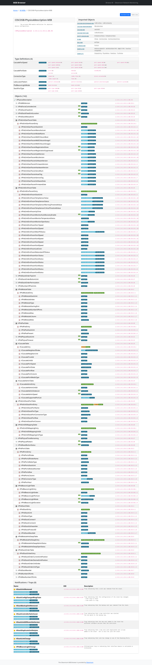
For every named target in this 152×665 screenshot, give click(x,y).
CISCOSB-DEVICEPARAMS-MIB (85, 23)
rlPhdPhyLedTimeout (25, 340)
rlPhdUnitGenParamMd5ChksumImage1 (35, 140)
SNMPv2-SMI (80, 49)
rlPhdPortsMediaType (29, 462)
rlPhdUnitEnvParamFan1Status (32, 255)
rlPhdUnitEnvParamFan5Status (32, 269)
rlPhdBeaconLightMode (29, 499)
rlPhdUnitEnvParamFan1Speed (32, 225)
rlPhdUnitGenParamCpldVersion (32, 154)
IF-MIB (79, 39)
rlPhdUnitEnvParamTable (27, 188)
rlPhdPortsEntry (25, 452)
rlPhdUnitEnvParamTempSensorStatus (35, 201)
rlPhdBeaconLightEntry (27, 489)
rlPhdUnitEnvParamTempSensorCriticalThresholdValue (41, 208)
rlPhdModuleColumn (28, 316)
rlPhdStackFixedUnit (25, 110)
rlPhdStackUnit (26, 513)
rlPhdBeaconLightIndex (29, 492)
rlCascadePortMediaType (30, 377)
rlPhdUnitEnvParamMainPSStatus (33, 232)
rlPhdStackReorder (25, 570)
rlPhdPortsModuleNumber (30, 469)
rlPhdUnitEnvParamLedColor (31, 249)
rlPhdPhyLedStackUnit (26, 337)
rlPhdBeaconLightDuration (30, 503)
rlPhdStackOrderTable (26, 550)
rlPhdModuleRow (27, 313)
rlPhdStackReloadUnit (26, 117)
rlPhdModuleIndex (28, 299)
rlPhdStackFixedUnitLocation (28, 113)
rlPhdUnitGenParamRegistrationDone (34, 147)
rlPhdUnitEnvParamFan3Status (32, 262)
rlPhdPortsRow (26, 472)
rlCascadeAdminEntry (27, 384)
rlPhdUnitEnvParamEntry (28, 191)
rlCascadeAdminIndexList (30, 391)
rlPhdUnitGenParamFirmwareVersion (34, 164)
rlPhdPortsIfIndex (27, 455)
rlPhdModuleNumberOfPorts (31, 310)
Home (15, 10)
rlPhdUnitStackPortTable (27, 401)
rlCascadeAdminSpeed (29, 394)
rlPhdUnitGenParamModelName (33, 134)
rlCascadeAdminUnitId (29, 387)
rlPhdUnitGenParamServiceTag (32, 178)
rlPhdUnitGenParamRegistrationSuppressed (37, 151)
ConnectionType (19, 76)
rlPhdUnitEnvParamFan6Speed (32, 245)
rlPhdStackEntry (25, 509)
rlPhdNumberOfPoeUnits (27, 286)
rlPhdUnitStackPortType (29, 411)
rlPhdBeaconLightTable (26, 486)
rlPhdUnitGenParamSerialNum (32, 171)
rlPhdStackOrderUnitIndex (30, 563)
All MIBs (23, 10)
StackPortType (19, 88)
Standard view (125, 15)
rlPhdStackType (26, 516)
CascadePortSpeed (20, 62)
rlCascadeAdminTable (26, 381)
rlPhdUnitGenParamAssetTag (31, 174)
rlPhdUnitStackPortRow (29, 418)
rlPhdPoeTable (23, 323)
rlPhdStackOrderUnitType (30, 567)
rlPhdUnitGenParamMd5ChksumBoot (34, 137)
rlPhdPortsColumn (27, 475)
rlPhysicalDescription (24, 100)
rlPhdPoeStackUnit (28, 330)
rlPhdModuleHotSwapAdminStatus (33, 543)
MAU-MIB (80, 42)
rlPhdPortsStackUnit (28, 465)
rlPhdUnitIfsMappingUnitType (32, 435)
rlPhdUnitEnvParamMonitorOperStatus (35, 222)
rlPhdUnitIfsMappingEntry (29, 428)
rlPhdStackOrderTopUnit (27, 276)
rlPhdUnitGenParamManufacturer (33, 130)
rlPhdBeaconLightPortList (30, 496)
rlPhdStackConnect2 (28, 523)
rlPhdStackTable (24, 506)
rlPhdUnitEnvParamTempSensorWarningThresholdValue (41, 205)
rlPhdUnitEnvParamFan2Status (32, 259)
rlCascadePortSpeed (28, 364)
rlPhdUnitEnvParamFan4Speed (32, 239)
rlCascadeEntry (24, 347)
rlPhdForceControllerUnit (27, 107)
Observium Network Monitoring (126, 3)
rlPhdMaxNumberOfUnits (27, 577)
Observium (89, 662)
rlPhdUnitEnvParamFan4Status (32, 266)
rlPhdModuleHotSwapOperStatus (33, 547)
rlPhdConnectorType (28, 479)
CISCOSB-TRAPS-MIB (83, 33)
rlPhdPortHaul (26, 482)
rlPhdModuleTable (24, 289)
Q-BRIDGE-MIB (81, 46)
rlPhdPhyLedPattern (25, 442)
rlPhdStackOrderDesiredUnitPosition (34, 560)
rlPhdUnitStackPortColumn (31, 421)
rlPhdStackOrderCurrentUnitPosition (34, 557)
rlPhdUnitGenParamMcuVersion (32, 157)
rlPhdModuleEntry (26, 293)
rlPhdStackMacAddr (28, 533)
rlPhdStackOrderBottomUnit (28, 279)
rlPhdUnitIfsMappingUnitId (31, 431)
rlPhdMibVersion (24, 103)
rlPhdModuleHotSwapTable (28, 536)
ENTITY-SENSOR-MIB (83, 36)
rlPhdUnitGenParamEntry (28, 123)
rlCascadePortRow (27, 371)
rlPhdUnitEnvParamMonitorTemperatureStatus (38, 218)
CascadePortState (20, 71)
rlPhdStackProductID (28, 530)
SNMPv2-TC (80, 54)
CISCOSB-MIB (81, 30)
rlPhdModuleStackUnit (29, 296)
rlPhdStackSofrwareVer (29, 526)
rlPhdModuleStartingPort (30, 306)
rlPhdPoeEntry (24, 327)
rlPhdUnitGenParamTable (27, 120)
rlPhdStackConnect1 (28, 519)
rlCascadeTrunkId (27, 357)
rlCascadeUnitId (27, 360)
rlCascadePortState (28, 367)
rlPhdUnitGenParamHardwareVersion (34, 167)
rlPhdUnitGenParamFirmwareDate (33, 184)
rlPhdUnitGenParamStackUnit (32, 127)
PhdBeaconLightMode (22, 85)
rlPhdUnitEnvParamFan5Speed (32, 242)
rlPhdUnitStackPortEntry (28, 404)
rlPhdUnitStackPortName (30, 408)
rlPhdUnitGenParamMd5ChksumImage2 (35, 144)
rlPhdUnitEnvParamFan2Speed (32, 228)
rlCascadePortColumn (29, 374)
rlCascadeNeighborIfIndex (30, 350)
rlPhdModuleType (27, 303)
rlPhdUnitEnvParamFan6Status (32, 272)
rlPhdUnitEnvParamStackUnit (31, 195)
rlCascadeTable (23, 343)
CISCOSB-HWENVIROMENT (84, 26)
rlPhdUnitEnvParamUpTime (31, 211)
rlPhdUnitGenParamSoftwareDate (33, 181)
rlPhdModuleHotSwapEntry (29, 540)
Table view (134, 15)
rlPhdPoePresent (27, 333)
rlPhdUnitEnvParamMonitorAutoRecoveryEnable (38, 215)
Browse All (109, 3)
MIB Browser (19, 2)
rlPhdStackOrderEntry (27, 553)
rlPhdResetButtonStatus (26, 445)
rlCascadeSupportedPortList (31, 398)
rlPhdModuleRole (27, 320)
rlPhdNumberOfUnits (25, 574)
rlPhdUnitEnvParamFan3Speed (32, 235)
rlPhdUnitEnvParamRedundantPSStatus (35, 252)
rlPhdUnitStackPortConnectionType (34, 415)
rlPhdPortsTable (23, 448)
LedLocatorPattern (20, 82)
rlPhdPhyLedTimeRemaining (28, 438)
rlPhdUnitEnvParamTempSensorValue (34, 198)
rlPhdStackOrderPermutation (28, 283)
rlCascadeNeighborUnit (29, 354)
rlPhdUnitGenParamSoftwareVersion (34, 161)
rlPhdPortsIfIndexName (29, 459)
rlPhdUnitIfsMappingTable (27, 425)
